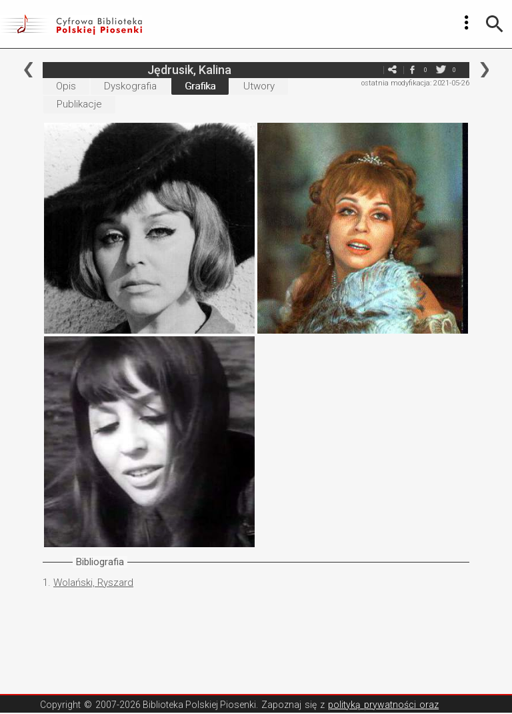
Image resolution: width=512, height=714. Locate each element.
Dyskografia (130, 86)
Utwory (259, 86)
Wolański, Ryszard (93, 583)
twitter (440, 69)
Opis (66, 86)
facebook (412, 69)
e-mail (372, 69)
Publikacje (79, 104)
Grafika (200, 86)
